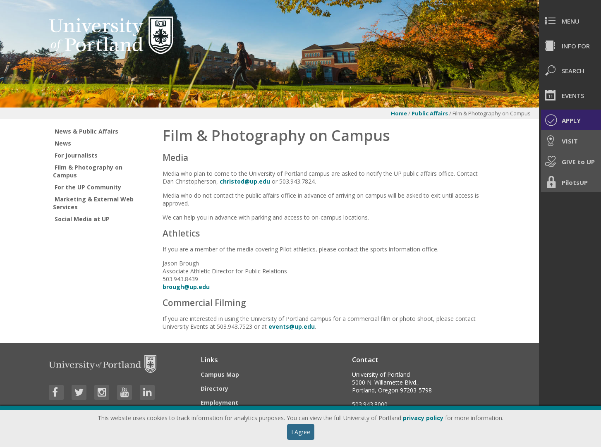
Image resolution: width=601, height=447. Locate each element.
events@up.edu (291, 326)
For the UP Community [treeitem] (88, 187)
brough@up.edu (186, 287)
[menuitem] (570, 20)
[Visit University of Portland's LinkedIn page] (147, 392)
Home (399, 113)
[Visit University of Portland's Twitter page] (79, 392)
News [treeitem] (63, 143)
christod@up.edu (245, 181)
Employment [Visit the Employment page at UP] (219, 402)
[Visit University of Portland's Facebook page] (56, 392)
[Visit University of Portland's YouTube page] (124, 392)
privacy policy (423, 418)
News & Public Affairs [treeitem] (86, 131)
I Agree (300, 432)
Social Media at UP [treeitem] (82, 219)
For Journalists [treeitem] (76, 155)
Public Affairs (430, 113)
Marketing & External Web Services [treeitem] (93, 203)
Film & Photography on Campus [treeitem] (87, 171)
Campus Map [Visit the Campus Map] (220, 374)
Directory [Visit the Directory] (214, 388)
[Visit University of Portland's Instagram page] (101, 392)
